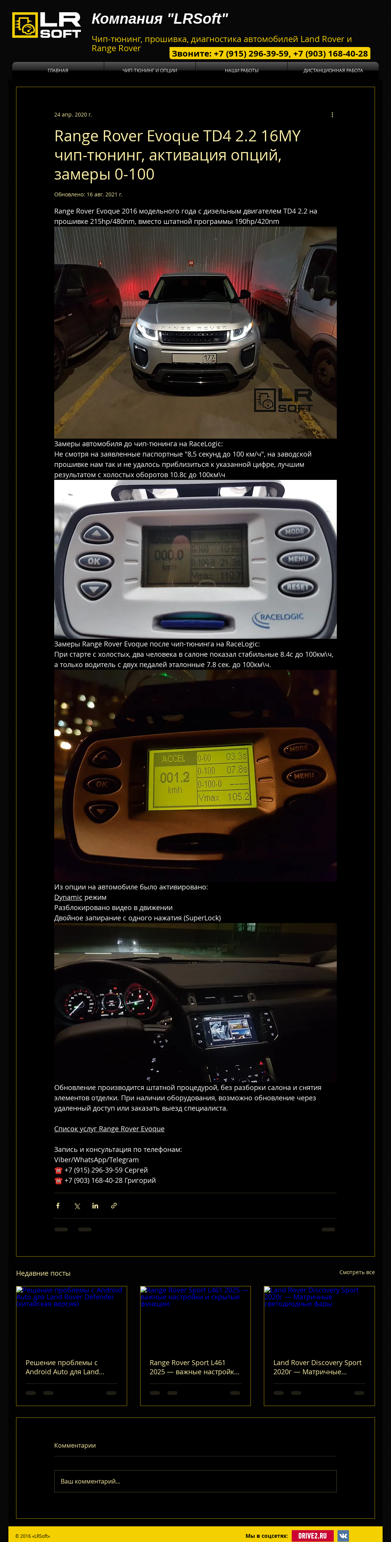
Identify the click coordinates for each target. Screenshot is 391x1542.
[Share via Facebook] (57, 1205)
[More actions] (332, 114)
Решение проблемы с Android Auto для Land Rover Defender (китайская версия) (69, 1367)
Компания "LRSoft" (160, 19)
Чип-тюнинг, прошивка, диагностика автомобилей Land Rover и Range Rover (222, 43)
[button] (150, 70)
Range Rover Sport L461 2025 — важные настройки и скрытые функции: (194, 1367)
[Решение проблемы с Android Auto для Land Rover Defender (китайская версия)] (71, 1317)
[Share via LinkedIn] (95, 1205)
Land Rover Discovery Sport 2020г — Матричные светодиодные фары (317, 1367)
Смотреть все (357, 1272)
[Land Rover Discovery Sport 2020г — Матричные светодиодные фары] (319, 1317)
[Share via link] (114, 1205)
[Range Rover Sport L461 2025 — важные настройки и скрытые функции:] (196, 1317)
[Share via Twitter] (76, 1205)
